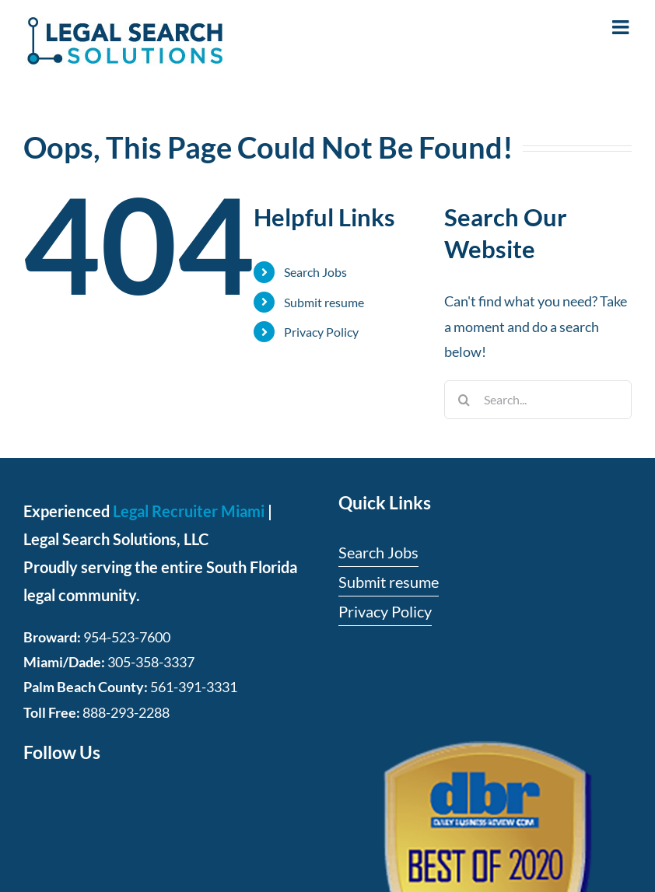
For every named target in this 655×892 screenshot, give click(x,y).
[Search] (463, 399)
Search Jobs (315, 271)
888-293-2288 (126, 712)
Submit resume (324, 302)
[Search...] (538, 399)
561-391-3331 (193, 686)
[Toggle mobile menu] (622, 27)
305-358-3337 (150, 661)
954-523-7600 (126, 636)
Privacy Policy (321, 331)
